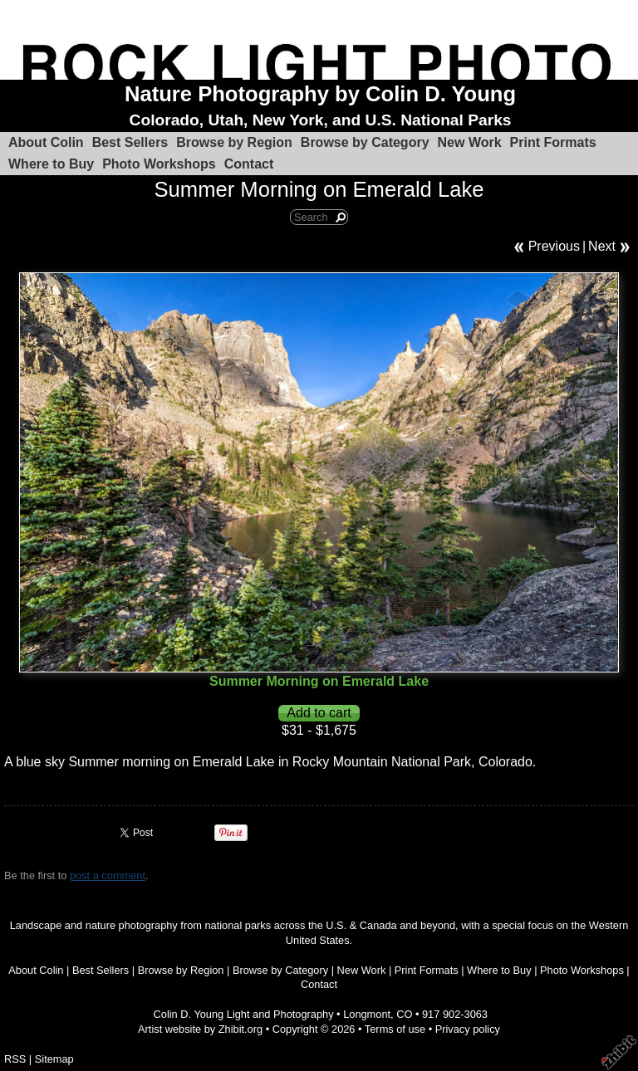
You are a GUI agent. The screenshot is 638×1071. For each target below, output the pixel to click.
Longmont (366, 1014)
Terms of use (395, 1029)
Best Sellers (130, 142)
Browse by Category (365, 142)
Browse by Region (234, 142)
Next (602, 246)
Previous (554, 246)
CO (404, 1014)
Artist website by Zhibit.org (200, 1029)
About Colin (46, 142)
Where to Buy (51, 164)
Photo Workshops (159, 164)
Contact (249, 164)
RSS (15, 1059)
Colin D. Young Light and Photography (244, 1014)
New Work (470, 142)
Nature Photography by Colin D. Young (320, 93)
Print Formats (553, 142)
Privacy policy (467, 1029)
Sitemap (54, 1059)
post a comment (107, 875)
